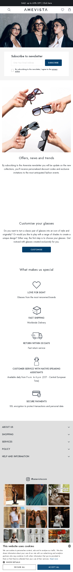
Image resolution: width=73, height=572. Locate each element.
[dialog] (36, 557)
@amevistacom (36, 479)
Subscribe (53, 62)
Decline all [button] (19, 567)
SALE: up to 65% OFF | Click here (36, 3)
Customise (36, 249)
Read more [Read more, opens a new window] (54, 559)
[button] (33, 562)
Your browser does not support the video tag (36, 200)
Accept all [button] (54, 567)
